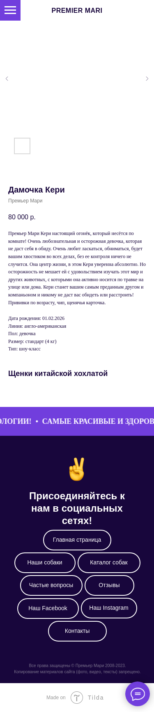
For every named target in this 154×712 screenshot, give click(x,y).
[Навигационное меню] (10, 10)
